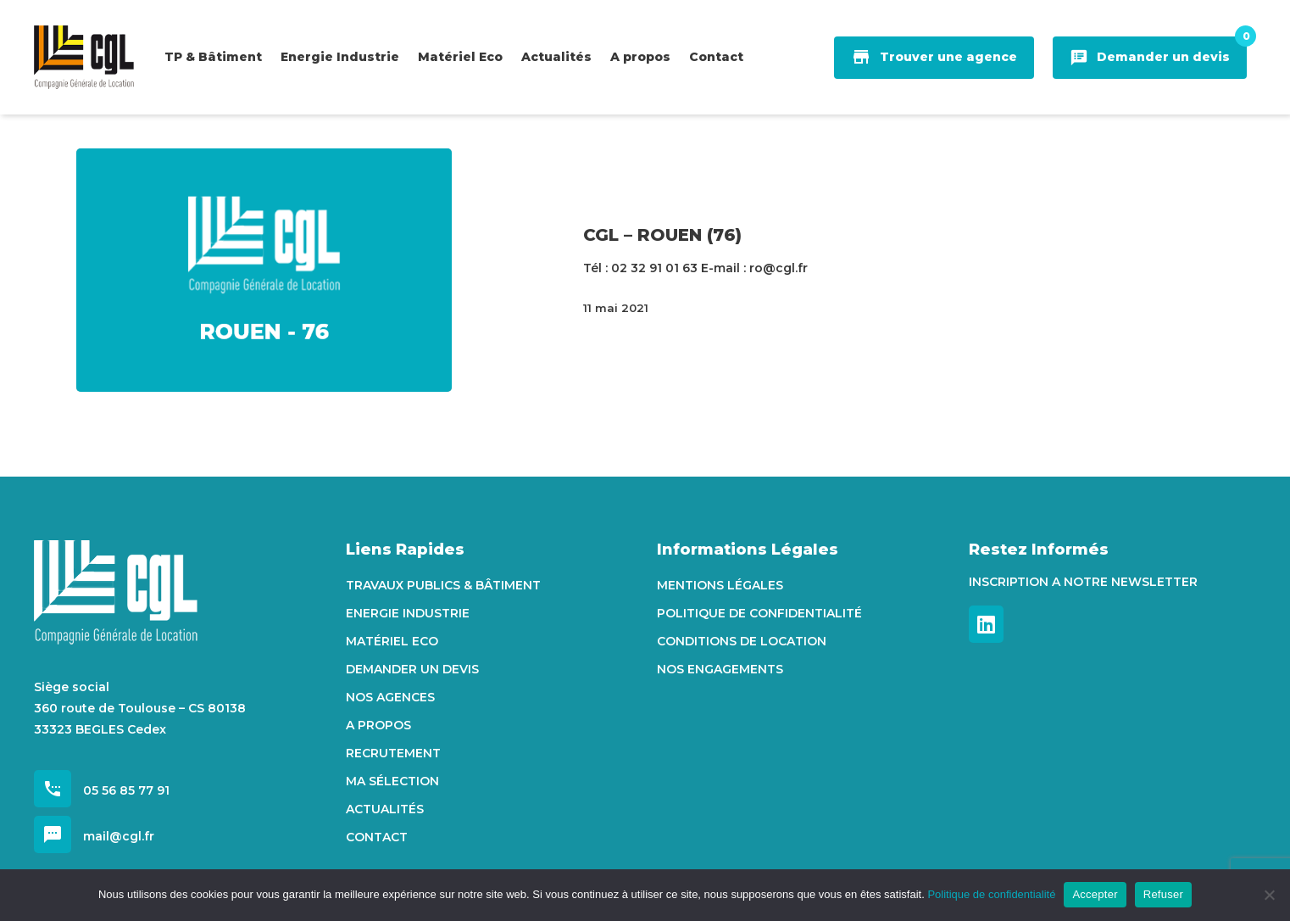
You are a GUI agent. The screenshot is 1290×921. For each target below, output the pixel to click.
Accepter (1094, 894)
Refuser (1163, 894)
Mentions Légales (720, 585)
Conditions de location (741, 641)
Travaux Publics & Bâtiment (443, 585)
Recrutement (393, 753)
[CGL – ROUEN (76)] (264, 270)
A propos (378, 725)
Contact (377, 837)
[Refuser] (1268, 894)
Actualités (385, 809)
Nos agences (390, 697)
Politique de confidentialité (759, 613)
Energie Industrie (408, 613)
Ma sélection (392, 781)
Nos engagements (720, 669)
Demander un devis (412, 669)
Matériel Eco (392, 641)
